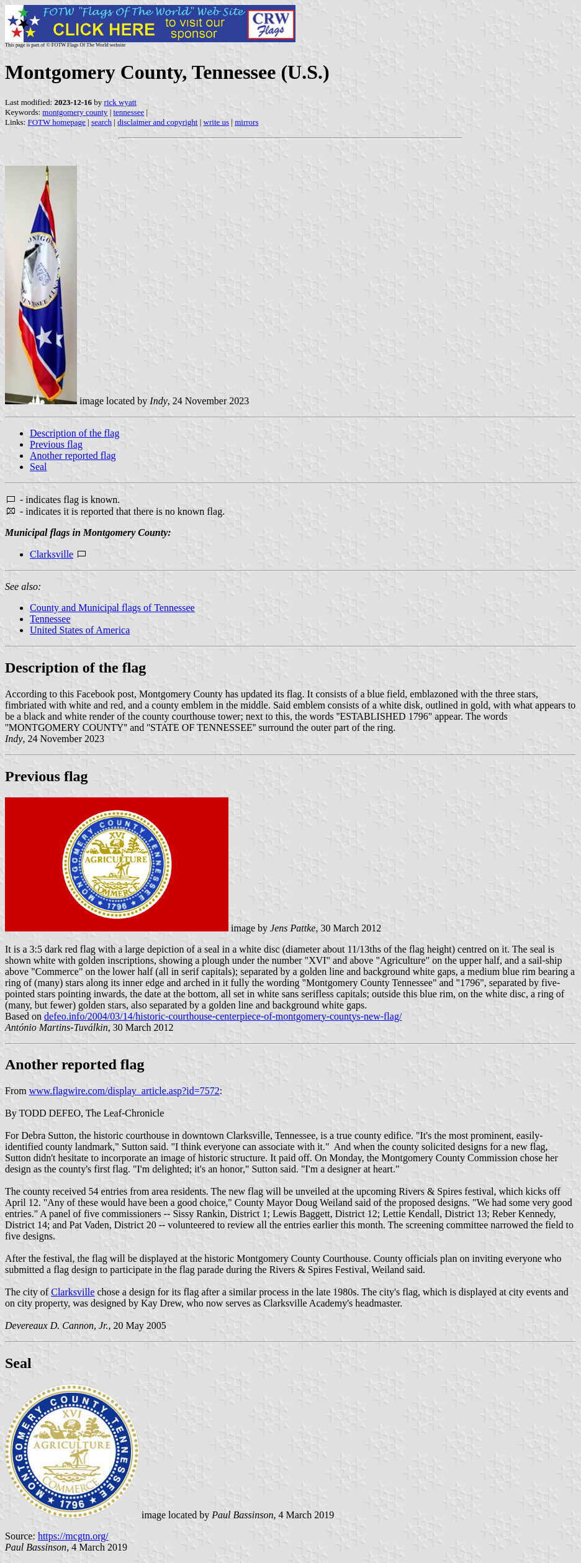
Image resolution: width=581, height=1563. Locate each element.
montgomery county (74, 112)
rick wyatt (120, 102)
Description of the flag (74, 433)
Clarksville (51, 554)
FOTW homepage (56, 122)
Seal (38, 466)
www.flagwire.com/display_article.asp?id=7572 (124, 1090)
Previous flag (56, 444)
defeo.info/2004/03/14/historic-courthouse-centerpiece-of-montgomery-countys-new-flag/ (223, 1016)
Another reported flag (73, 455)
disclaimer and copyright (157, 122)
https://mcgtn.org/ (73, 1536)
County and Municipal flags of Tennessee (112, 607)
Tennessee (50, 619)
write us (217, 122)
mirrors (246, 122)
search (101, 122)
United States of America (80, 630)
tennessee (128, 112)
